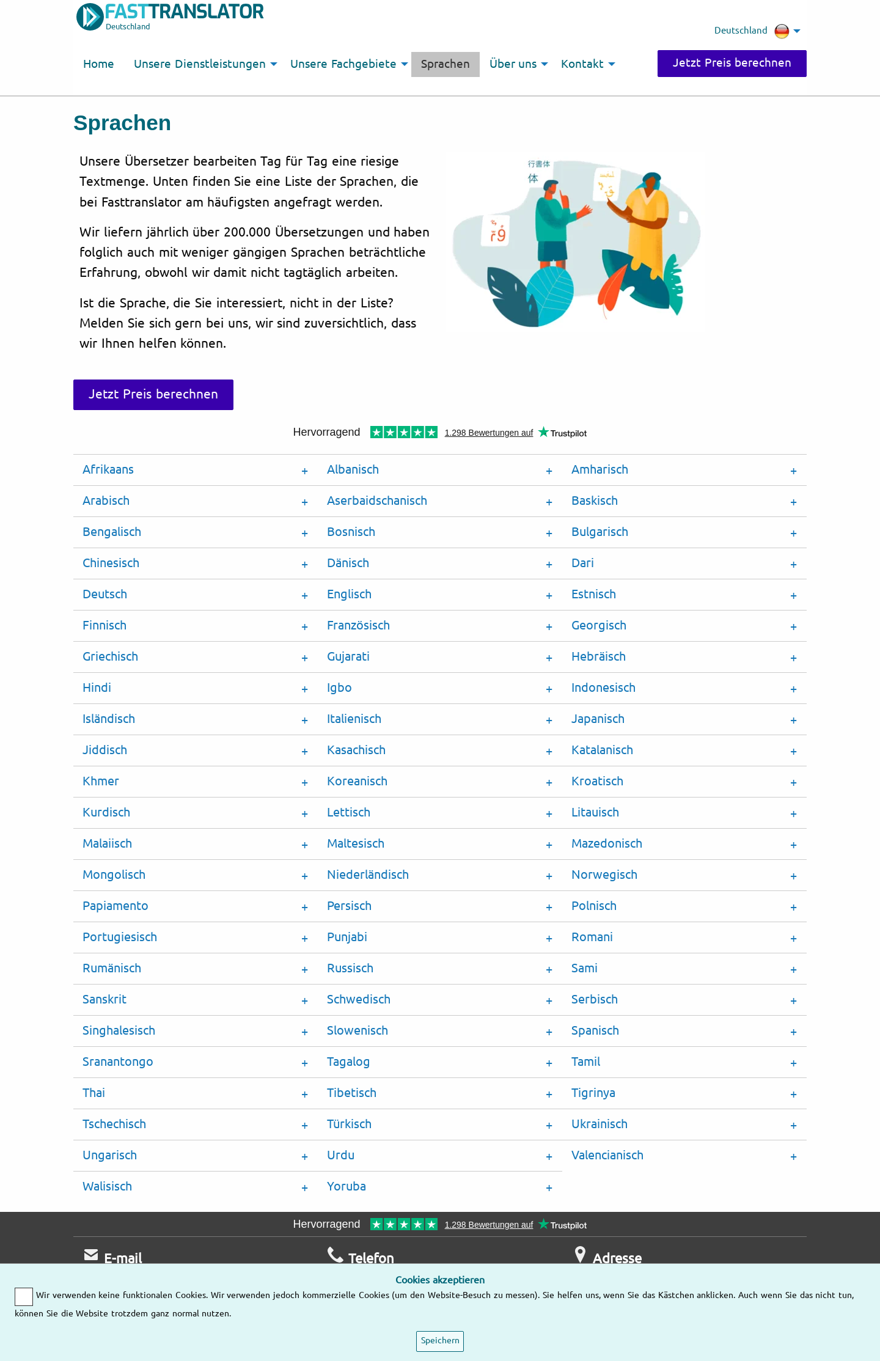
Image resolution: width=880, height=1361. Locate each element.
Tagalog (348, 1061)
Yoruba (346, 1186)
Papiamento (115, 906)
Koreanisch (357, 781)
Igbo (339, 687)
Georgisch (598, 625)
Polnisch (594, 906)
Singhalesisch (118, 1030)
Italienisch (354, 719)
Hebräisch (598, 656)
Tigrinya (593, 1093)
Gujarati (348, 656)
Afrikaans (108, 469)
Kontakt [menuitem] (582, 64)
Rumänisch (111, 968)
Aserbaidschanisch (377, 500)
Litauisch (595, 812)
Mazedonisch (606, 843)
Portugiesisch (119, 937)
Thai (93, 1093)
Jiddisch (104, 750)
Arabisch (106, 500)
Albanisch (353, 469)
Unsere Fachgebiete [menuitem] (343, 64)
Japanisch (598, 719)
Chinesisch (110, 563)
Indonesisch (603, 687)
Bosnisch (351, 532)
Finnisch (104, 625)
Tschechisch (114, 1124)
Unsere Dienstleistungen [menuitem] (200, 64)
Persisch (349, 906)
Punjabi (347, 937)
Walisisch (107, 1186)
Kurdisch (106, 812)
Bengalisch (111, 532)
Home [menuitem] (98, 64)
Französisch (358, 625)
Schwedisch (359, 999)
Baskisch (594, 500)
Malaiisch (107, 843)
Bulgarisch (599, 532)
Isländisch (108, 719)
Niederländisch (368, 874)
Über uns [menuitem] (513, 64)
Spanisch (595, 1030)
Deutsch (104, 594)
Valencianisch (607, 1155)
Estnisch (593, 594)
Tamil (585, 1061)
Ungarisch (109, 1155)
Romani (592, 937)
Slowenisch (357, 1030)
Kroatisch (597, 781)
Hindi (96, 687)
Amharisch (599, 469)
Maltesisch (355, 843)
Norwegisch (604, 874)
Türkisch (349, 1124)
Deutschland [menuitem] (752, 31)
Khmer (100, 781)
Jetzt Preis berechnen (732, 63)
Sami (584, 968)
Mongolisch (113, 874)
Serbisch (594, 999)
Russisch (350, 968)
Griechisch (110, 656)
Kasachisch (356, 750)
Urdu (340, 1155)
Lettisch (348, 812)
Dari (582, 563)
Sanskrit (104, 999)
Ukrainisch (599, 1124)
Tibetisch (351, 1093)
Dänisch (348, 563)
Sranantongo (117, 1061)
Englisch (349, 594)
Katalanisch (602, 750)
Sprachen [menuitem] (445, 64)
